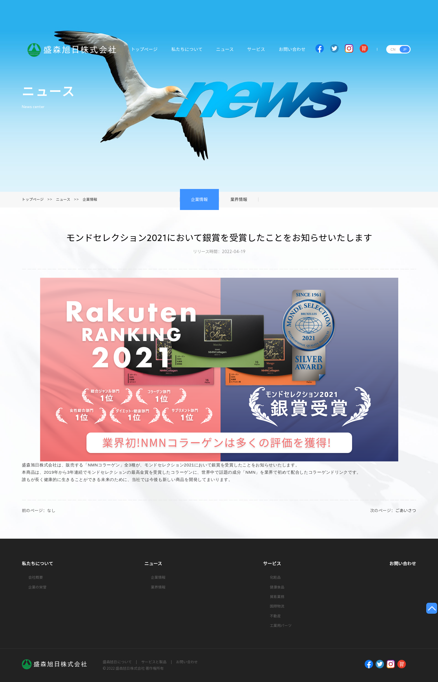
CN (392, 49)
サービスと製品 (154, 662)
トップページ (144, 52)
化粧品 (275, 577)
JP (404, 49)
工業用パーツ (281, 625)
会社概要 (35, 577)
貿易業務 (277, 597)
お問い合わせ (292, 52)
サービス (256, 52)
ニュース (225, 52)
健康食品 (277, 587)
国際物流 (277, 606)
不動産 (275, 616)
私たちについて (187, 52)
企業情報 (90, 199)
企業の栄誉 (37, 587)
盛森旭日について (117, 662)
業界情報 (158, 587)
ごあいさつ (405, 510)
